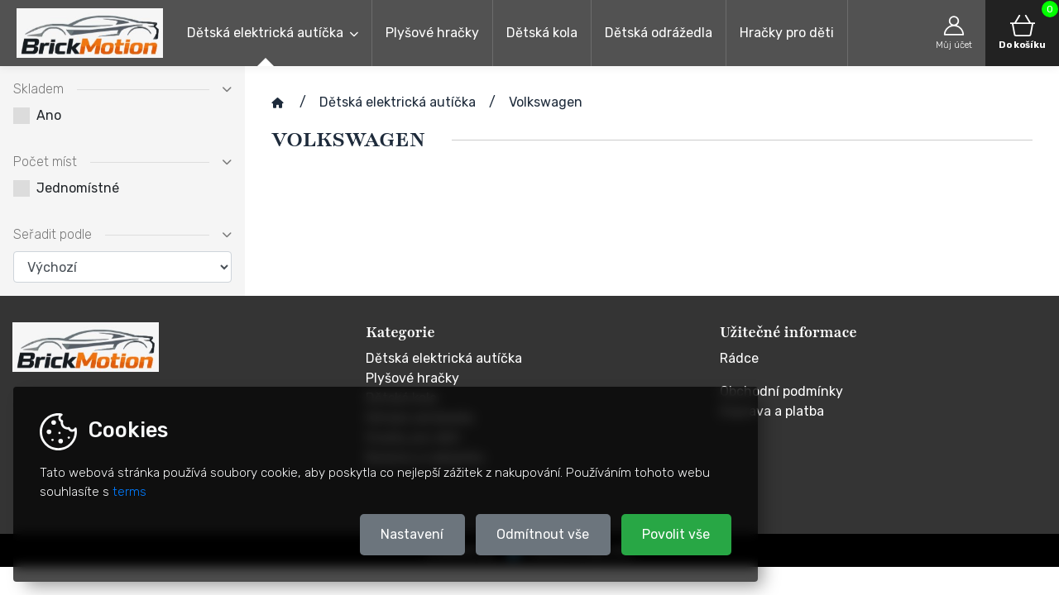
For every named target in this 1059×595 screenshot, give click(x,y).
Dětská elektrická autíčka (265, 32)
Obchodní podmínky (781, 391)
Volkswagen (545, 102)
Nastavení (412, 534)
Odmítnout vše (542, 534)
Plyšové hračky (432, 32)
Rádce (739, 358)
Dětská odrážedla (658, 32)
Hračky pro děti (787, 32)
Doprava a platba (772, 411)
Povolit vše (676, 534)
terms (129, 491)
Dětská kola (541, 32)
